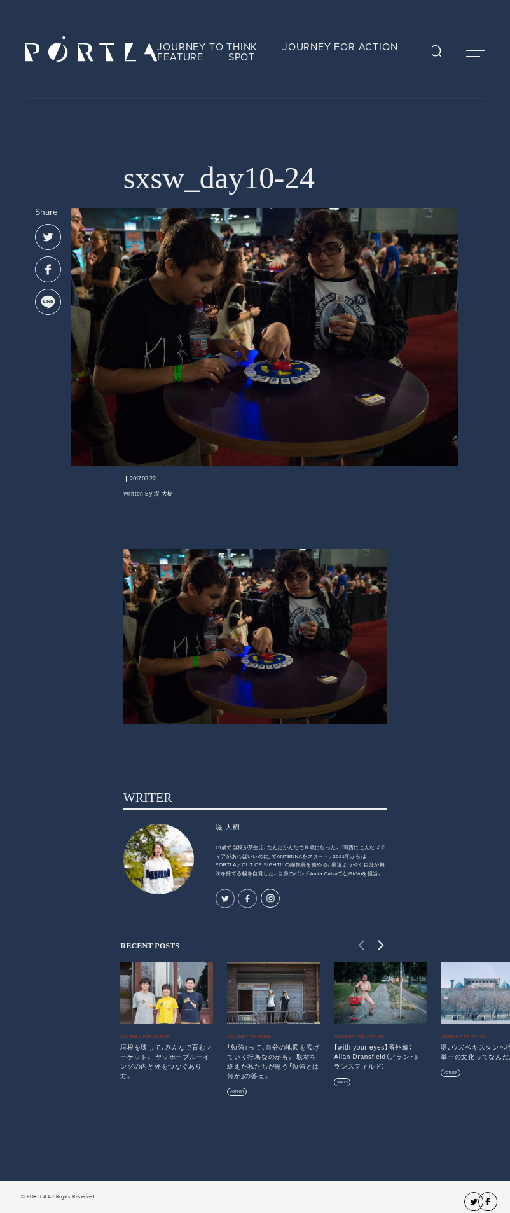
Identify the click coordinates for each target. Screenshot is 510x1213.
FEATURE (180, 57)
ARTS (343, 1082)
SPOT (241, 57)
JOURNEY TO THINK (207, 47)
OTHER (238, 1092)
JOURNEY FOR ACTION (339, 47)
